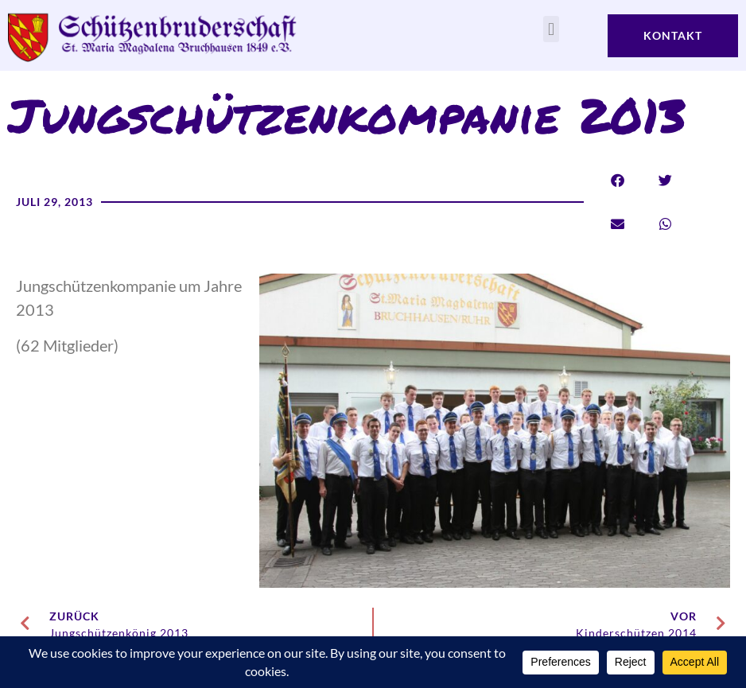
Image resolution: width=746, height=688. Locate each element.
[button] (550, 29)
